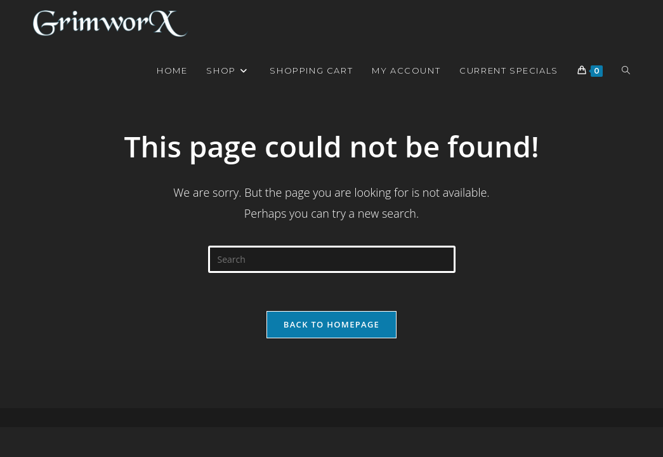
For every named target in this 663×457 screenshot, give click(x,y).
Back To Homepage (331, 324)
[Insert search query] (332, 259)
